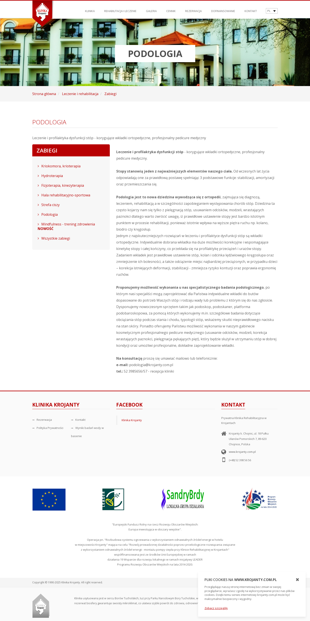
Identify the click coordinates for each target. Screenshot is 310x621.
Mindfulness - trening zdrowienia (66, 226)
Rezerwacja (193, 9)
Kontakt (251, 9)
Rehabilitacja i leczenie (120, 9)
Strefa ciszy (49, 204)
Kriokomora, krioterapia (59, 166)
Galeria (151, 9)
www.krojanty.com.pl (242, 452)
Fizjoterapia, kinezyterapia (61, 185)
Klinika (90, 9)
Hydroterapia (50, 175)
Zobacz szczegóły (216, 608)
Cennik (171, 9)
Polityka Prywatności (47, 428)
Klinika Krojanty (132, 420)
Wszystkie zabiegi (54, 238)
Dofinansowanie (223, 9)
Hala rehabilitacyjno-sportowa (64, 195)
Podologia (48, 214)
